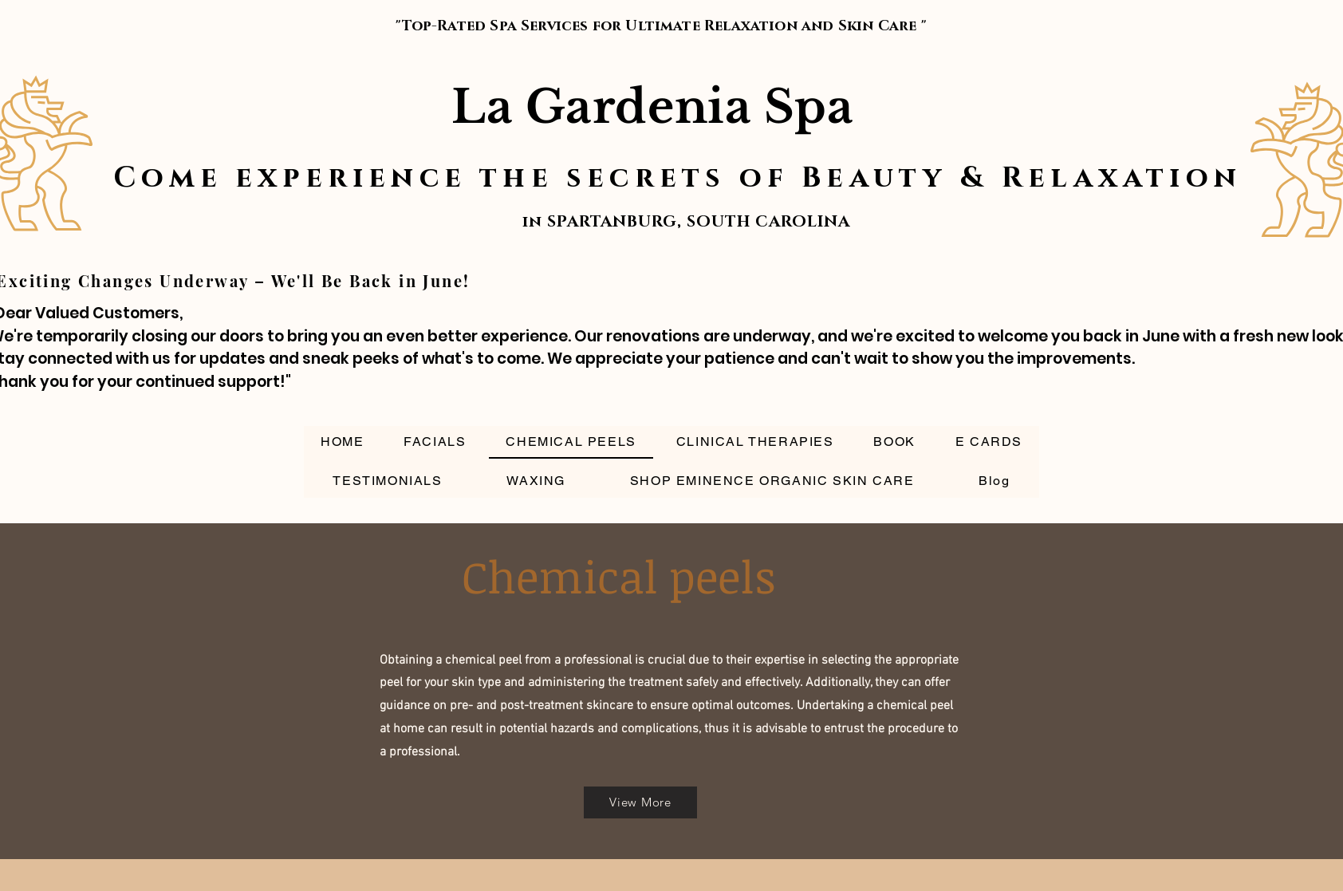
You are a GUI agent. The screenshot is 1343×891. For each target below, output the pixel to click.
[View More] (640, 802)
